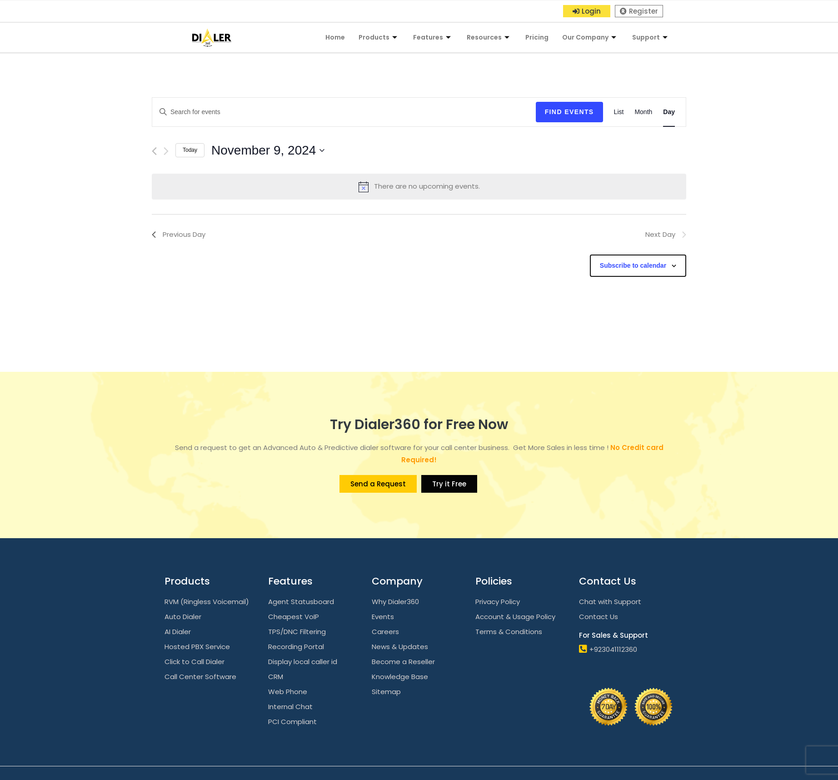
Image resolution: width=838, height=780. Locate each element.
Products (379, 37)
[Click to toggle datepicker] (267, 150)
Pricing (537, 37)
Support (651, 37)
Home (335, 37)
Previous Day (178, 234)
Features (433, 37)
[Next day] (166, 151)
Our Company (590, 37)
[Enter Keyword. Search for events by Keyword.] (344, 112)
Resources (489, 37)
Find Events (569, 111)
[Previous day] (154, 151)
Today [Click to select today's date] (190, 150)
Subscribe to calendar (633, 265)
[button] (586, 11)
